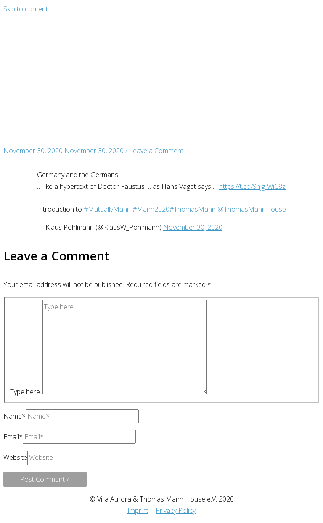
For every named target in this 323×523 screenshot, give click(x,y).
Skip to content (25, 8)
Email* (13, 436)
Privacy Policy (176, 510)
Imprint (137, 510)
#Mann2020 (150, 209)
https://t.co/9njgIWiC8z (252, 186)
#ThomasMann (192, 209)
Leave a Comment (156, 150)
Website (15, 457)
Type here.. (26, 391)
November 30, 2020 (192, 227)
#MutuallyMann (107, 209)
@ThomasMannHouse (251, 209)
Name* (14, 416)
